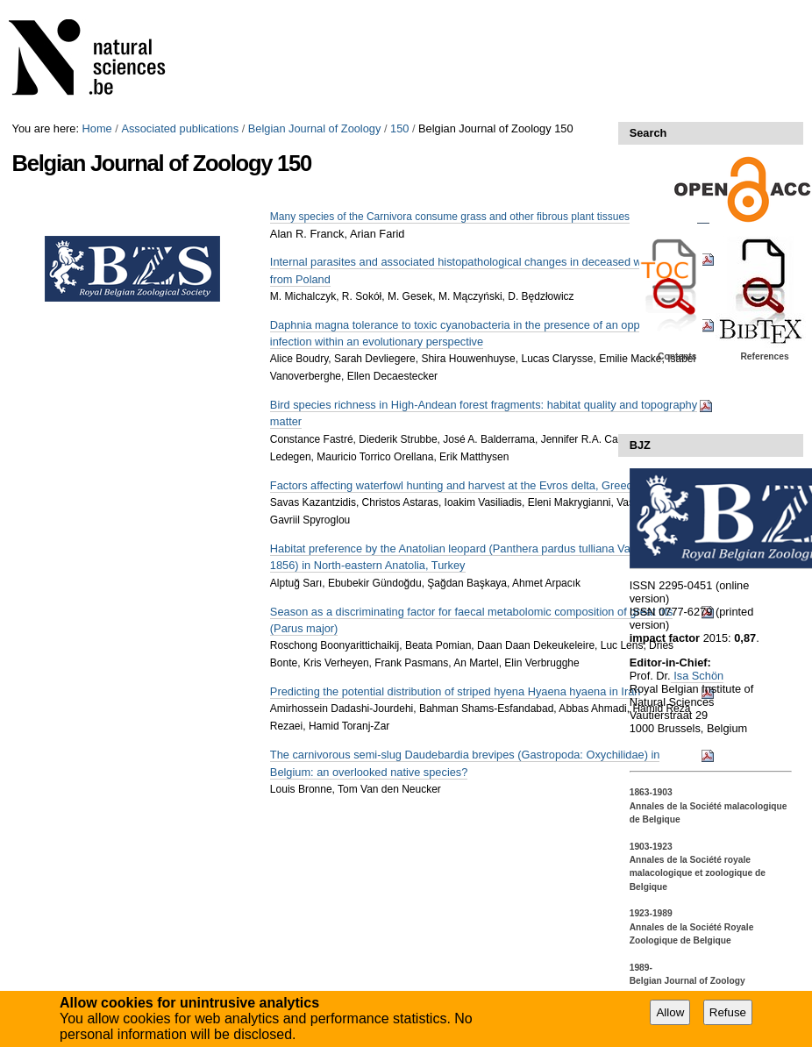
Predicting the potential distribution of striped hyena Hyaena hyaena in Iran (455, 691)
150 (399, 128)
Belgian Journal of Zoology (314, 128)
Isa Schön (697, 675)
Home (97, 128)
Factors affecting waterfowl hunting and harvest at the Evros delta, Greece (454, 485)
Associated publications (180, 128)
